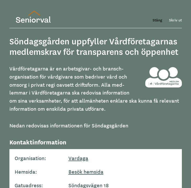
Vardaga (78, 158)
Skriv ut (175, 19)
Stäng (157, 19)
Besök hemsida (85, 171)
